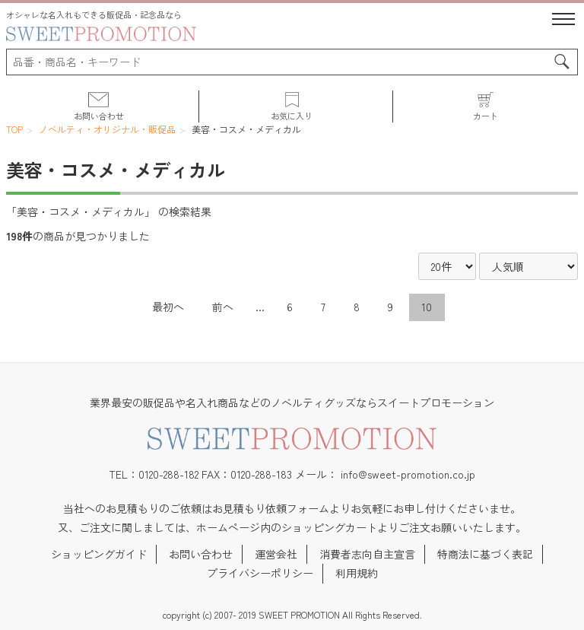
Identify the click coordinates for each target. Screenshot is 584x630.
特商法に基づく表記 (485, 554)
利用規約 (356, 573)
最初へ (168, 306)
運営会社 (276, 554)
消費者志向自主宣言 (367, 554)
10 (426, 306)
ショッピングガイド (99, 554)
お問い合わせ (201, 554)
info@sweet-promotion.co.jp (408, 474)
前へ (222, 306)
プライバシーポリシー (260, 573)
